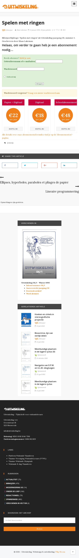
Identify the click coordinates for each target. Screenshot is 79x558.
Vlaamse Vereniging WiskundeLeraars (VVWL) (27, 458)
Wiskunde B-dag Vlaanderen (20, 464)
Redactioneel (12, 495)
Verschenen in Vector (16, 503)
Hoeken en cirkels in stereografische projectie (44, 317)
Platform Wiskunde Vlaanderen (21, 456)
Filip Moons (60, 552)
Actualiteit (11, 479)
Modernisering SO (14, 487)
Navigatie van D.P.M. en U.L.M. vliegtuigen (45, 366)
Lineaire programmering (62, 191)
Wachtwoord (10, 69)
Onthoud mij (10, 77)
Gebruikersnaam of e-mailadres (19, 61)
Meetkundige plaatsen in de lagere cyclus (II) (45, 350)
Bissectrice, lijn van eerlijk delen (44, 334)
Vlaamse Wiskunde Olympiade (21, 461)
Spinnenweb (40, 355)
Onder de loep (13, 491)
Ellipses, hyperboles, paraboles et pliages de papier (34, 182)
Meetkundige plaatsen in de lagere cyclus (45, 382)
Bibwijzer (7, 30)
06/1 (39, 272)
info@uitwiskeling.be (12, 431)
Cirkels (10, 143)
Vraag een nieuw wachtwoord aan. (44, 93)
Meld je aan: (25, 58)
